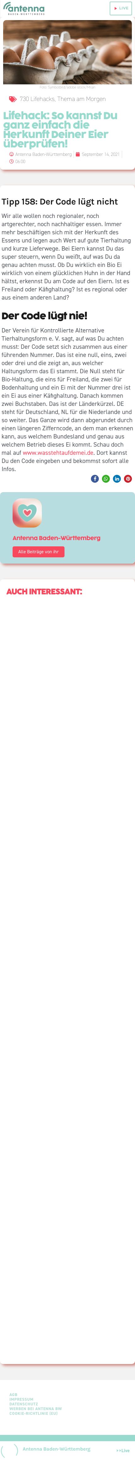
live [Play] (121, 8)
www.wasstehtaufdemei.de (58, 453)
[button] (95, 479)
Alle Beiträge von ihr (38, 552)
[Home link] (24, 8)
